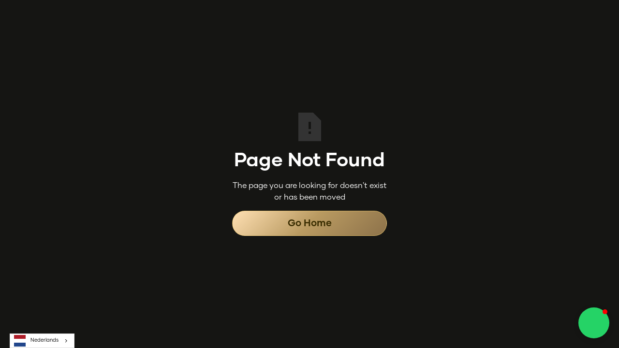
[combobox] (42, 341)
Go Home (310, 223)
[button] (593, 322)
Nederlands (36, 341)
